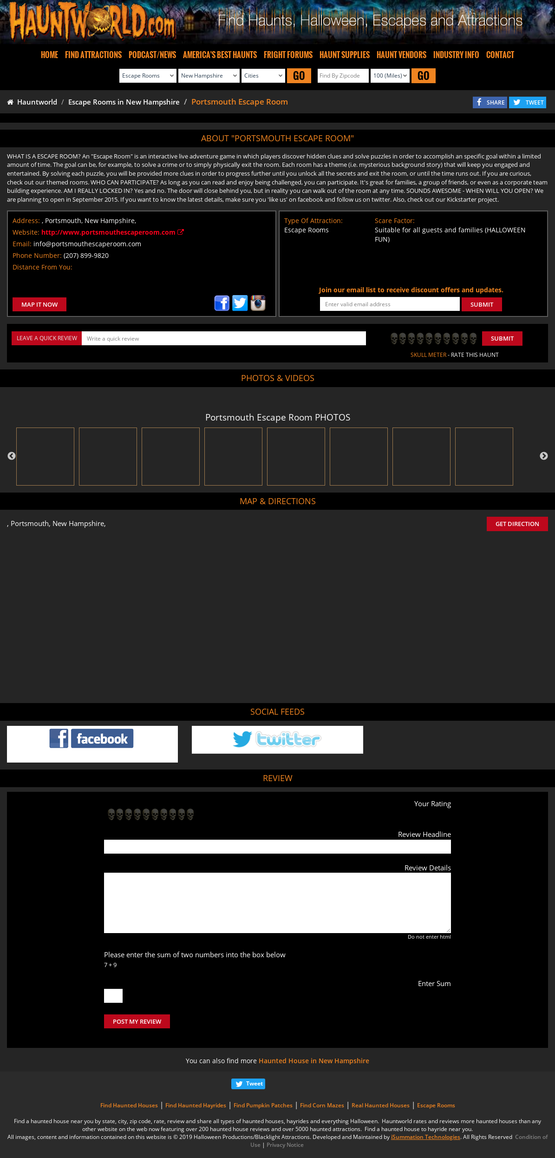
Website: (26, 232)
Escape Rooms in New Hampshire (124, 101)
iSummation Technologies (425, 1137)
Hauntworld (32, 101)
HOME (49, 54)
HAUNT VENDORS (401, 54)
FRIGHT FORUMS (288, 54)
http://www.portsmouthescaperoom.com (112, 232)
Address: (26, 220)
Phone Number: (37, 255)
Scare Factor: (395, 220)
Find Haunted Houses (129, 1105)
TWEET (535, 102)
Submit (502, 338)
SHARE (496, 102)
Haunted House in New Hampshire (314, 1060)
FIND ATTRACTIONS (93, 54)
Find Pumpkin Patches (263, 1105)
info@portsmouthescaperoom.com (87, 243)
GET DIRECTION (517, 524)
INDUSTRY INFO (456, 54)
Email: (22, 243)
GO (299, 75)
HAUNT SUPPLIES (345, 54)
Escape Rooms (436, 1105)
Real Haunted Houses (381, 1105)
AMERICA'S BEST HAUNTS (220, 54)
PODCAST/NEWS (152, 54)
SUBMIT (481, 304)
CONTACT (500, 54)
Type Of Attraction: (313, 220)
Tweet (254, 1083)
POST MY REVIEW (137, 1021)
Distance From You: (42, 267)
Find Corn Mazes (322, 1105)
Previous (11, 456)
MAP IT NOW (39, 304)
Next (543, 456)
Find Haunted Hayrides (195, 1105)
